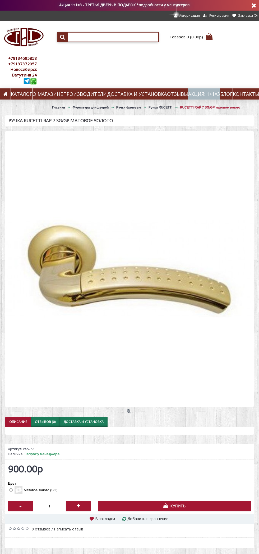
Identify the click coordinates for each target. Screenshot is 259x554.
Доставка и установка (83, 422)
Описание (18, 422)
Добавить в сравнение (147, 518)
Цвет (12, 483)
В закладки (105, 518)
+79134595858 (22, 58)
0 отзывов (41, 529)
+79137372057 (22, 63)
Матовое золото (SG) (33, 490)
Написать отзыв (68, 529)
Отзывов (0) (45, 422)
